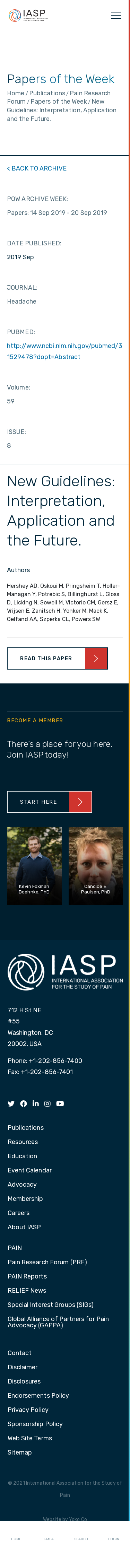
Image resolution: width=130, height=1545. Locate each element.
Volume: (18, 387)
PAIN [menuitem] (15, 1248)
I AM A (49, 1533)
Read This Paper (46, 658)
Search (81, 1533)
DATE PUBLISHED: (34, 243)
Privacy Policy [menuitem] (28, 1410)
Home (16, 1533)
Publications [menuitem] (26, 1128)
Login (113, 1533)
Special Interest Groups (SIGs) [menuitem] (51, 1305)
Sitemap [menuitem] (20, 1452)
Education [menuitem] (22, 1156)
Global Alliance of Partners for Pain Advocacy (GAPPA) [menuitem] (58, 1322)
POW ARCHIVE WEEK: (37, 199)
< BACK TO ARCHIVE (37, 168)
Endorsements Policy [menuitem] (38, 1396)
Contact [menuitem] (20, 1353)
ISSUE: (16, 432)
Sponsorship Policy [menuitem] (35, 1424)
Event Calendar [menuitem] (30, 1170)
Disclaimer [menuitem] (23, 1367)
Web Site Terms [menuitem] (30, 1438)
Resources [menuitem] (23, 1142)
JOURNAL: (22, 287)
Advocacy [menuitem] (22, 1184)
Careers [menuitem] (19, 1213)
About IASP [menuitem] (24, 1227)
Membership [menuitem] (25, 1199)
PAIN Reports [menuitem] (27, 1276)
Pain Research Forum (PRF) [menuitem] (47, 1262)
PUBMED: (21, 332)
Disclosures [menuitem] (24, 1381)
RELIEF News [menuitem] (27, 1291)
